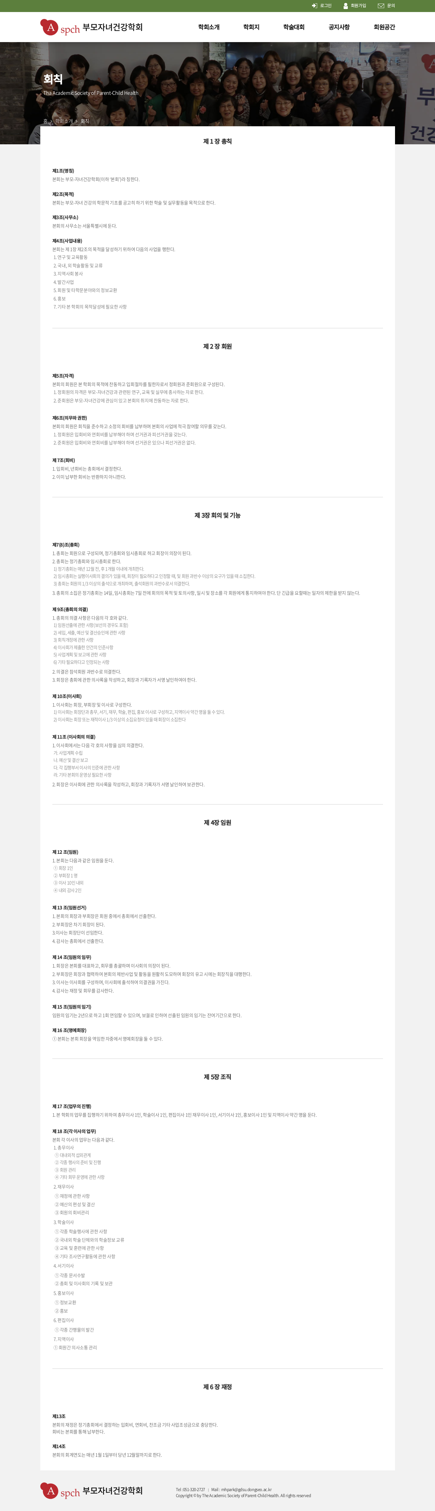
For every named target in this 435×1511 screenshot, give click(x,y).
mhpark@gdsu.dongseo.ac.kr (246, 1489)
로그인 (322, 6)
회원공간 (384, 27)
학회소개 (208, 27)
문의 (386, 6)
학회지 (251, 27)
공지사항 (339, 27)
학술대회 (293, 27)
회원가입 (355, 6)
